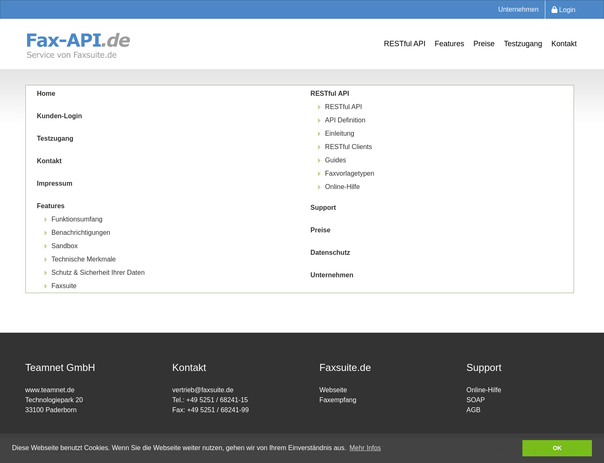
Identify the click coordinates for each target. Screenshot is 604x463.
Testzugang (523, 44)
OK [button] (557, 448)
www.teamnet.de (50, 389)
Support (323, 207)
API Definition (345, 120)
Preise (484, 44)
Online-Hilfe (342, 186)
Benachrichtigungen (81, 232)
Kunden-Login (59, 115)
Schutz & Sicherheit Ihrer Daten (98, 272)
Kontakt (564, 44)
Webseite (333, 389)
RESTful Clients (348, 146)
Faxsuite (64, 285)
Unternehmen (518, 9)
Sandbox (65, 245)
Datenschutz (330, 252)
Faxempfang (337, 399)
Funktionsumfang (77, 219)
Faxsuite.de (345, 367)
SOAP (475, 399)
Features (449, 44)
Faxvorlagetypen (349, 173)
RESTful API (404, 44)
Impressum (54, 183)
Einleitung (339, 133)
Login (564, 9)
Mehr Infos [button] (365, 447)
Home (46, 93)
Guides (335, 160)
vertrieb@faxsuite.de (203, 389)
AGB (473, 409)
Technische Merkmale (84, 259)
